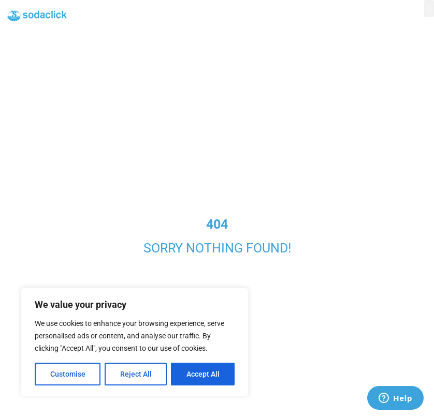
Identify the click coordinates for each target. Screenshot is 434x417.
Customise (67, 374)
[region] (135, 342)
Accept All (203, 374)
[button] (429, 8)
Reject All (136, 374)
